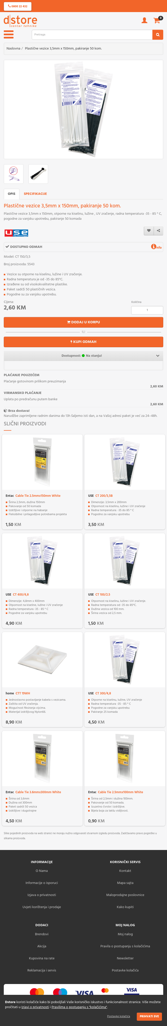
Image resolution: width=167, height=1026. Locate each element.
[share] (158, 231)
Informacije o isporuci (42, 883)
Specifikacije (35, 194)
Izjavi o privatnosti (35, 1007)
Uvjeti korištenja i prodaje (41, 907)
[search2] (157, 35)
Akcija (41, 946)
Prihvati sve (149, 1016)
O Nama (42, 871)
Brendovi (42, 934)
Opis (11, 194)
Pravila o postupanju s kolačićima (125, 946)
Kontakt (125, 871)
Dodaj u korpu (83, 322)
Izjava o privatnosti (41, 895)
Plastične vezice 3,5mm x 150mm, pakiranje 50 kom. (63, 49)
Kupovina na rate (41, 958)
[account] (144, 22)
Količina (136, 302)
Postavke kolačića (118, 1016)
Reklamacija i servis (41, 970)
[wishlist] (149, 231)
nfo (156, 248)
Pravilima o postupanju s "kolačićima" (79, 1007)
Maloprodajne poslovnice (125, 895)
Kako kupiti (125, 907)
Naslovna (13, 49)
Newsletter (125, 958)
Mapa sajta (125, 883)
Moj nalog (125, 934)
